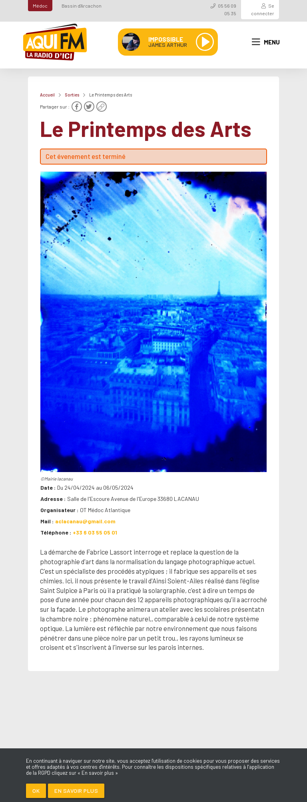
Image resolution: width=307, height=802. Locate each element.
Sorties (72, 94)
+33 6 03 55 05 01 (95, 532)
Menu (266, 42)
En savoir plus (76, 790)
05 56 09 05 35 (227, 9)
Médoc (40, 5)
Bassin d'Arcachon (82, 5)
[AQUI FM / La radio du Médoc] (55, 42)
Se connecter (262, 9)
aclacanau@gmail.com (85, 521)
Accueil (47, 94)
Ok (36, 790)
